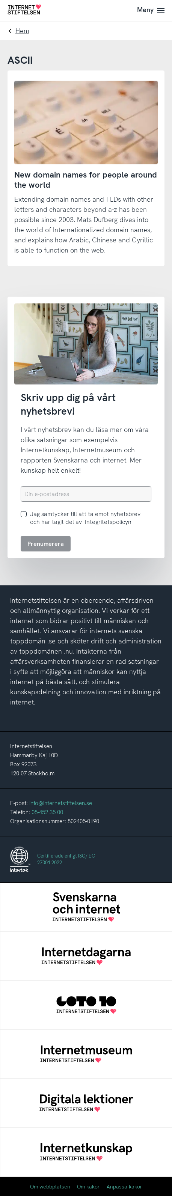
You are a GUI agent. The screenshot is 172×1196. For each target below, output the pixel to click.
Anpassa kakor (124, 1186)
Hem (22, 30)
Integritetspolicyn (108, 522)
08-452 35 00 (47, 812)
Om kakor (88, 1186)
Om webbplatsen (50, 1186)
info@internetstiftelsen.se (60, 803)
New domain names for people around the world (85, 179)
